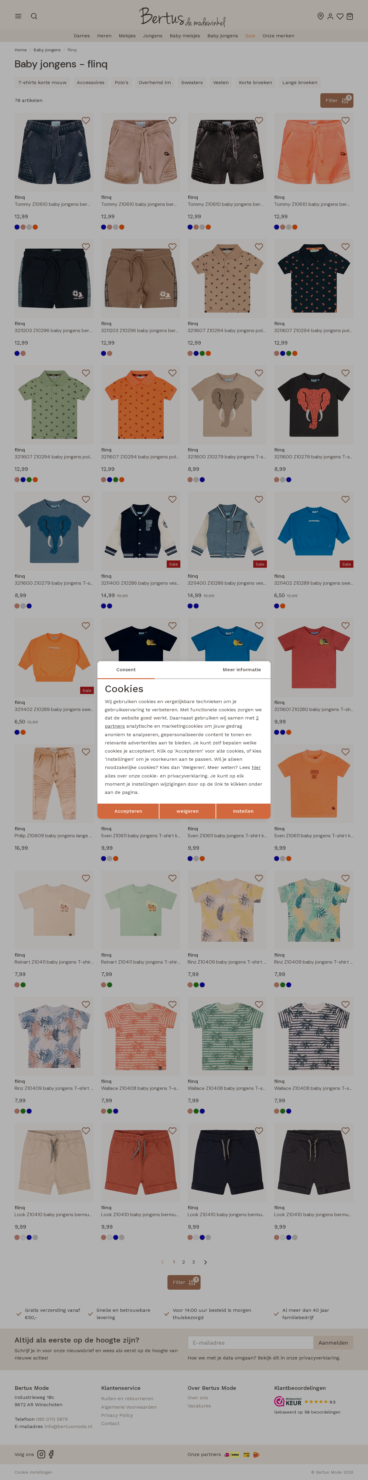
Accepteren (128, 811)
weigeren (187, 811)
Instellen (243, 811)
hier (256, 767)
